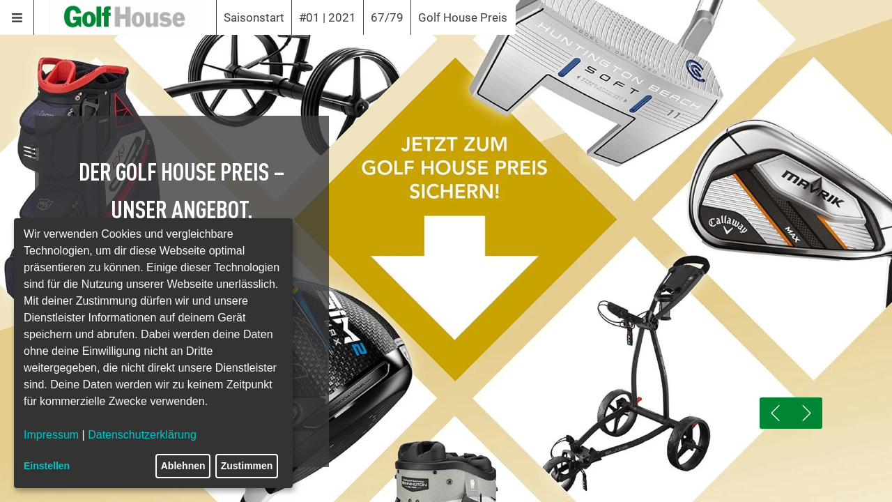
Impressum (51, 435)
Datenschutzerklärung (142, 435)
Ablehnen (183, 465)
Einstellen (47, 465)
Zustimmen (247, 465)
